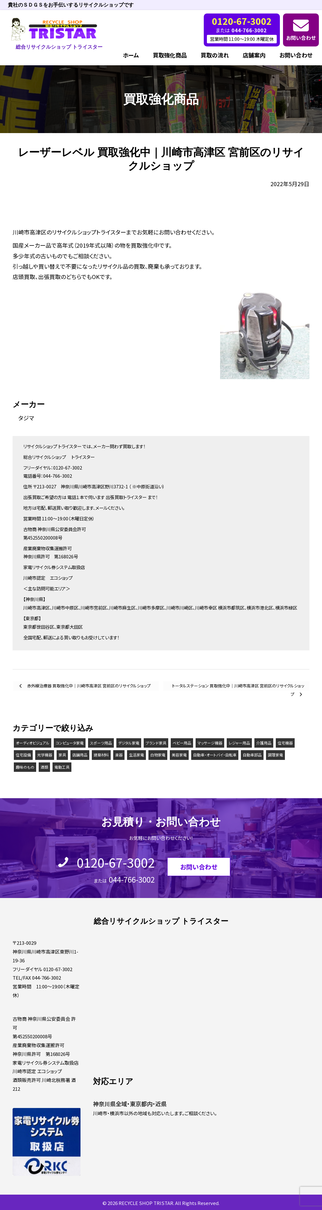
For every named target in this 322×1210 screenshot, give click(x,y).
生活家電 (136, 754)
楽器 (119, 754)
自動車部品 (252, 754)
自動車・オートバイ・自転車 (214, 754)
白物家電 (157, 754)
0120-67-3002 (116, 862)
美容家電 (179, 754)
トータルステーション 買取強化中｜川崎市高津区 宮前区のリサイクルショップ (238, 687)
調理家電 (275, 754)
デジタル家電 (128, 742)
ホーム (131, 55)
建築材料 (101, 754)
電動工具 (61, 767)
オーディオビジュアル (32, 742)
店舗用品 (79, 754)
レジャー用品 (239, 742)
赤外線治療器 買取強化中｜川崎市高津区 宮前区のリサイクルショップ (88, 686)
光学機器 (44, 754)
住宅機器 (285, 742)
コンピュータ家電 (70, 742)
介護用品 (263, 742)
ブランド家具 (156, 742)
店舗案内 (254, 55)
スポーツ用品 (101, 742)
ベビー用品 (182, 742)
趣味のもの (25, 767)
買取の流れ (215, 55)
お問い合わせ (301, 37)
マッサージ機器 (209, 742)
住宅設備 (23, 754)
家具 (62, 754)
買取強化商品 (170, 55)
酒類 (44, 767)
